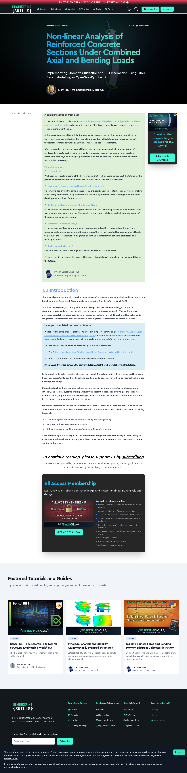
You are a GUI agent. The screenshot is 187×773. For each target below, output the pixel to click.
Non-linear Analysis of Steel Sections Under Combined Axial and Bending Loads (94, 352)
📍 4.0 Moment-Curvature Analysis (61, 223)
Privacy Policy (11, 758)
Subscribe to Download (162, 158)
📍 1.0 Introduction (53, 171)
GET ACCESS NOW (69, 532)
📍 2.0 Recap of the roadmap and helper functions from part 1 (74, 186)
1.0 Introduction (23, 113)
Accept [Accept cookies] (179, 752)
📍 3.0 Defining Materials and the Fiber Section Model (70, 205)
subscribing (133, 457)
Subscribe (65, 741)
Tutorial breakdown (54, 167)
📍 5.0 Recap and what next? (58, 246)
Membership (150, 9)
